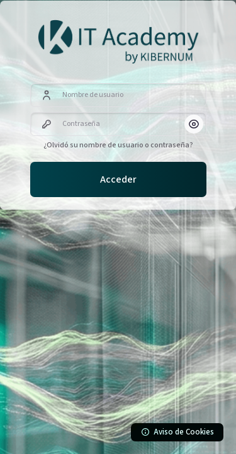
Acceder (118, 179)
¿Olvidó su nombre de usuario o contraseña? (118, 145)
